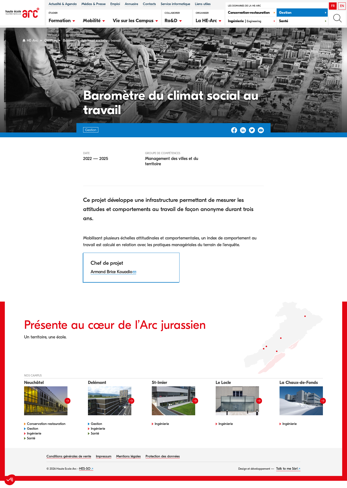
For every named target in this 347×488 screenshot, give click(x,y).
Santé (31, 438)
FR (333, 6)
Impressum (103, 456)
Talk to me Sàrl (287, 469)
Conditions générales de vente (69, 456)
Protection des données (163, 456)
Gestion (50, 41)
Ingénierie (34, 433)
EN (342, 6)
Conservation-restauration (46, 424)
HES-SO (84, 469)
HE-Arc (32, 41)
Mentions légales (128, 456)
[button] (62, 20)
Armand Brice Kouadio (111, 271)
